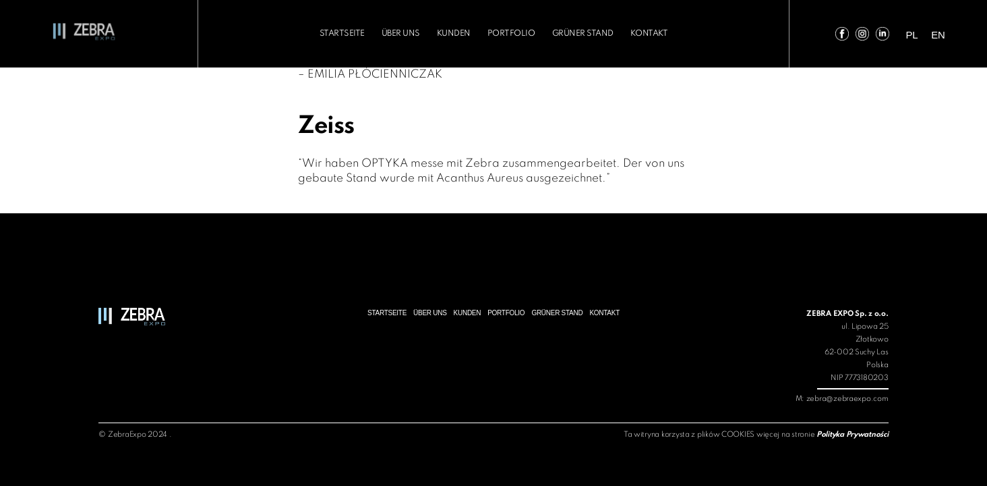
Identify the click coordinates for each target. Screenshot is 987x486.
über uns (411, 33)
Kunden (458, 33)
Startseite (358, 33)
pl (927, 35)
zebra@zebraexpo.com (847, 399)
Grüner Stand (572, 33)
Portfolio (509, 33)
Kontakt (631, 33)
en (951, 35)
